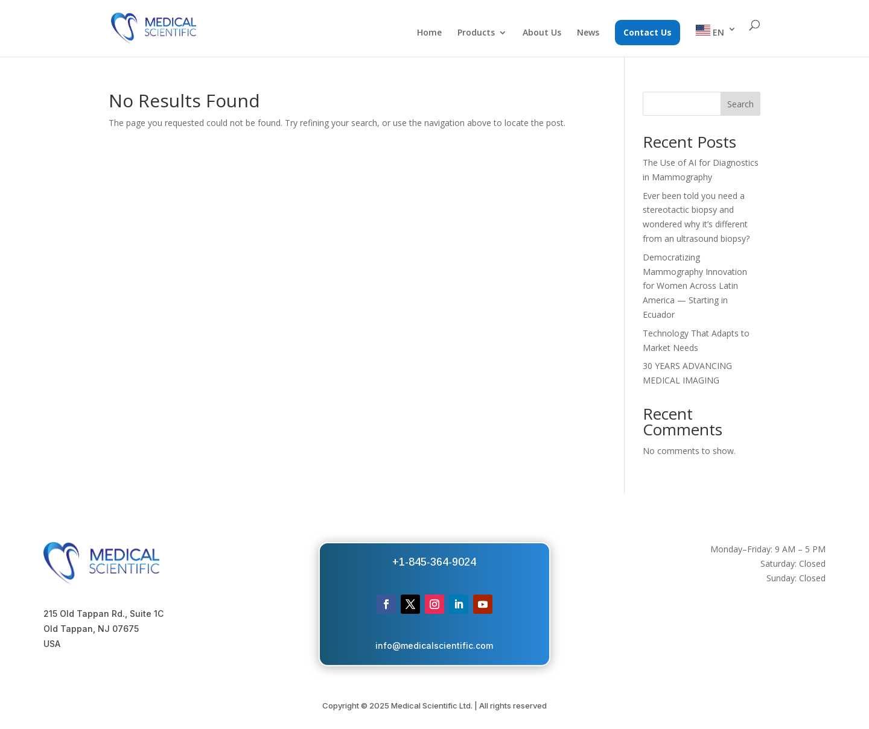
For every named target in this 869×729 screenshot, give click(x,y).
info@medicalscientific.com (434, 645)
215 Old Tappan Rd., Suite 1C (103, 613)
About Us (542, 33)
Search (740, 104)
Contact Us (647, 32)
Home (429, 33)
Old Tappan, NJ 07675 (91, 628)
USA (51, 644)
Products (476, 33)
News (588, 33)
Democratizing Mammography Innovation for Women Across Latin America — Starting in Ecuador (695, 285)
